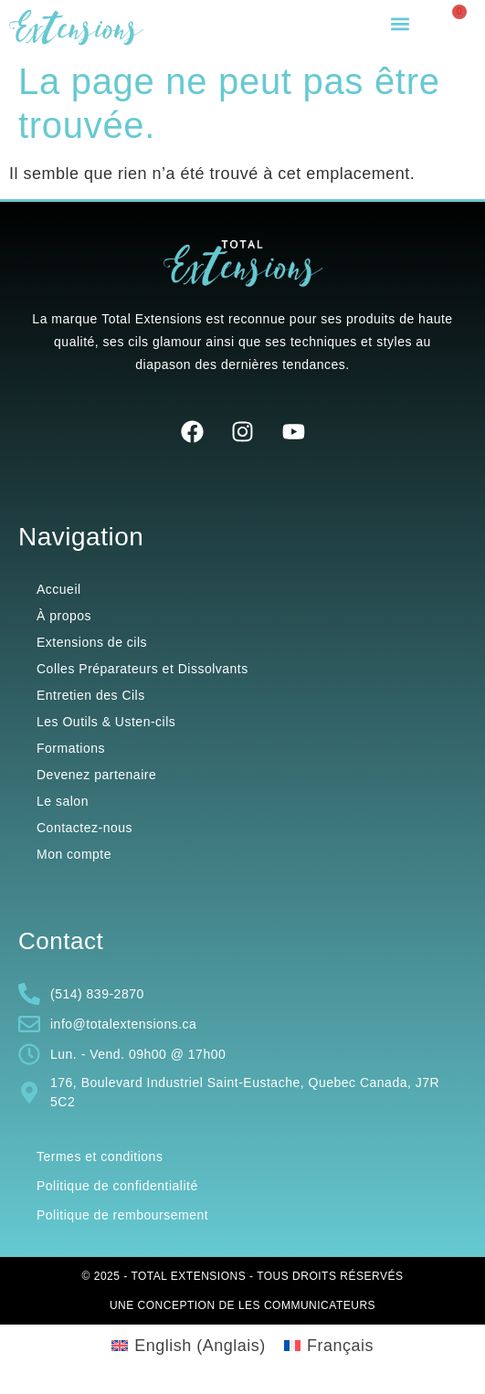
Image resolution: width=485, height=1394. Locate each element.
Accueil (59, 589)
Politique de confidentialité (117, 1185)
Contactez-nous (84, 827)
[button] (400, 24)
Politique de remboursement (122, 1215)
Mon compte (74, 854)
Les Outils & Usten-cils (106, 721)
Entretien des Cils (91, 695)
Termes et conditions (100, 1156)
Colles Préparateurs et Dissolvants (142, 668)
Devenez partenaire (96, 774)
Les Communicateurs (306, 1305)
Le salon (63, 801)
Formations (71, 748)
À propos (64, 615)
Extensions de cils (92, 642)
